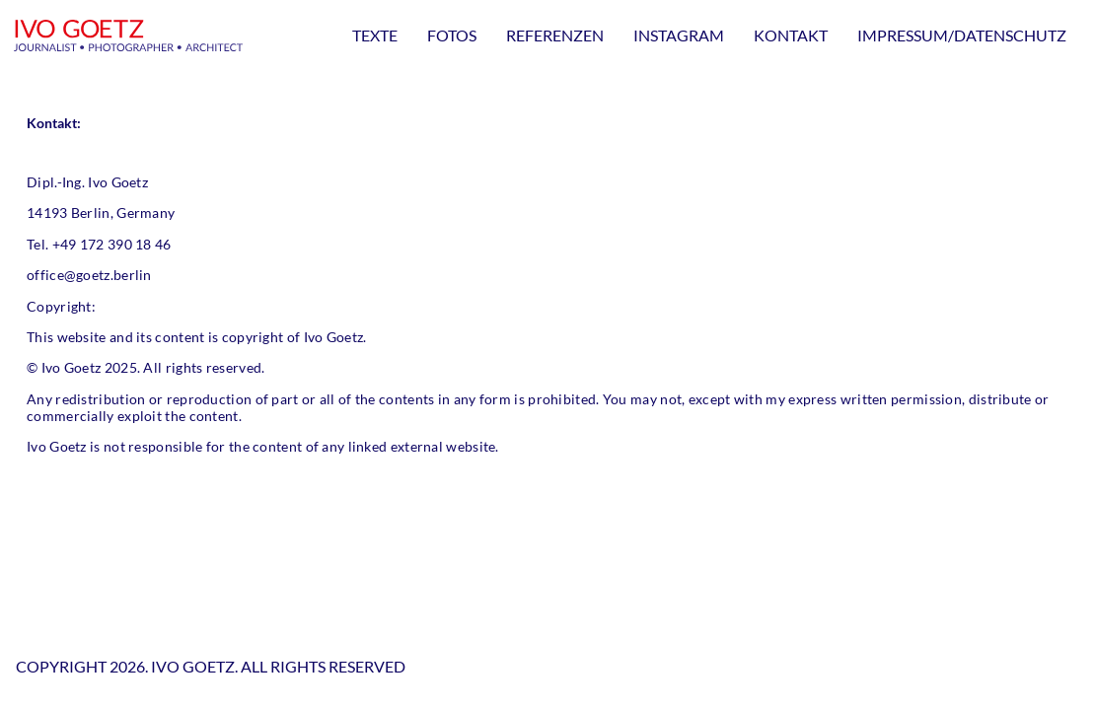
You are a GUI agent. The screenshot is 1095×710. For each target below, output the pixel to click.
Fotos (451, 35)
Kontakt (791, 35)
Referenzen (555, 35)
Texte (375, 35)
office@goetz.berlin (89, 274)
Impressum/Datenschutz (961, 35)
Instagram (678, 35)
